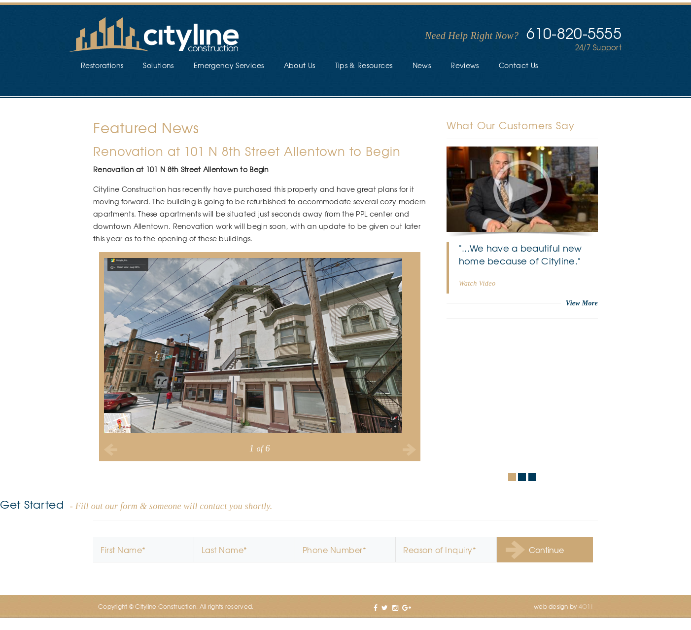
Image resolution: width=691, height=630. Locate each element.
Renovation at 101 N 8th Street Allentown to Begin (247, 151)
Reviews (464, 65)
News (422, 65)
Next (408, 449)
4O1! (586, 606)
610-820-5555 (574, 33)
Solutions (158, 65)
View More (582, 303)
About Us (299, 65)
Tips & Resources (364, 65)
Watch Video (477, 283)
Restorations (102, 65)
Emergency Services (229, 65)
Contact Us (518, 65)
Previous (111, 449)
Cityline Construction (154, 35)
